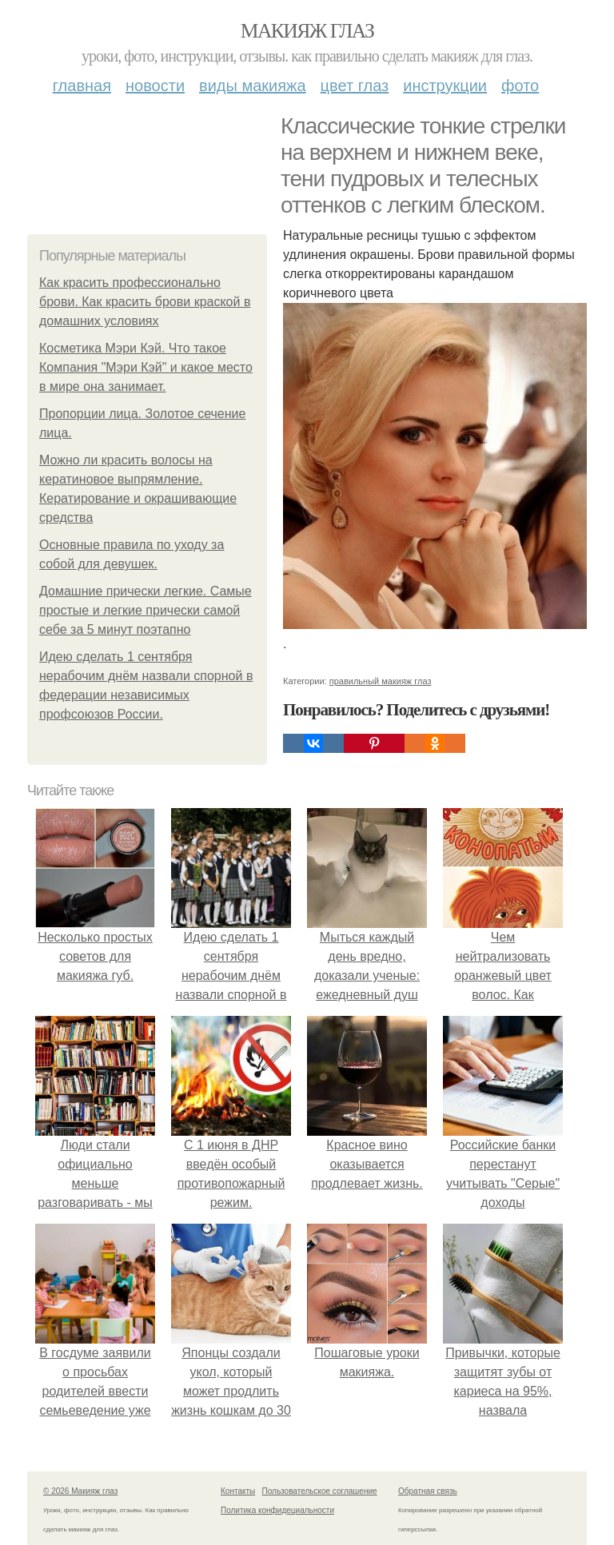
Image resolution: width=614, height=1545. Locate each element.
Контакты (238, 1491)
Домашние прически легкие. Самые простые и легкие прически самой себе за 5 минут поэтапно (145, 610)
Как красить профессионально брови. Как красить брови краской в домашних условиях (144, 302)
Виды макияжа (252, 85)
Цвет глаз (355, 85)
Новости (155, 85)
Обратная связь (427, 1491)
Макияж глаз (307, 30)
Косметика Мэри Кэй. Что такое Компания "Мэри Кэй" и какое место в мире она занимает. (146, 367)
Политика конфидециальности (277, 1510)
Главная (82, 85)
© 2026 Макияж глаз (80, 1491)
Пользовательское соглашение (319, 1491)
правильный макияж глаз (380, 681)
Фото (520, 85)
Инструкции (445, 85)
